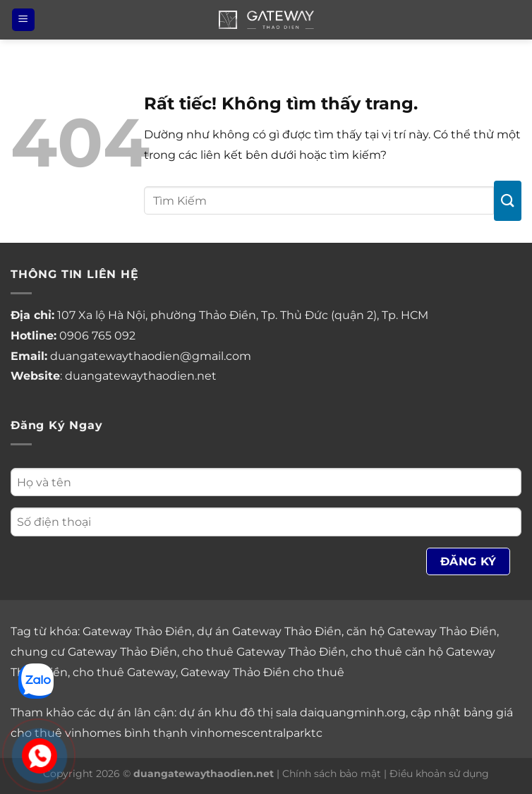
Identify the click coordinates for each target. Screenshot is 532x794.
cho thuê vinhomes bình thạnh (99, 733)
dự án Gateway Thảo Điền (269, 631)
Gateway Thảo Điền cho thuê (262, 672)
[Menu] (23, 20)
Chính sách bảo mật (331, 773)
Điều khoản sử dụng (439, 773)
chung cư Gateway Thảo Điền (94, 651)
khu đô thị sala (255, 712)
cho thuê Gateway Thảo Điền (264, 651)
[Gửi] (507, 201)
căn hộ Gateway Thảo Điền (421, 631)
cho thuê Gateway (124, 672)
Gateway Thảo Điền (137, 631)
